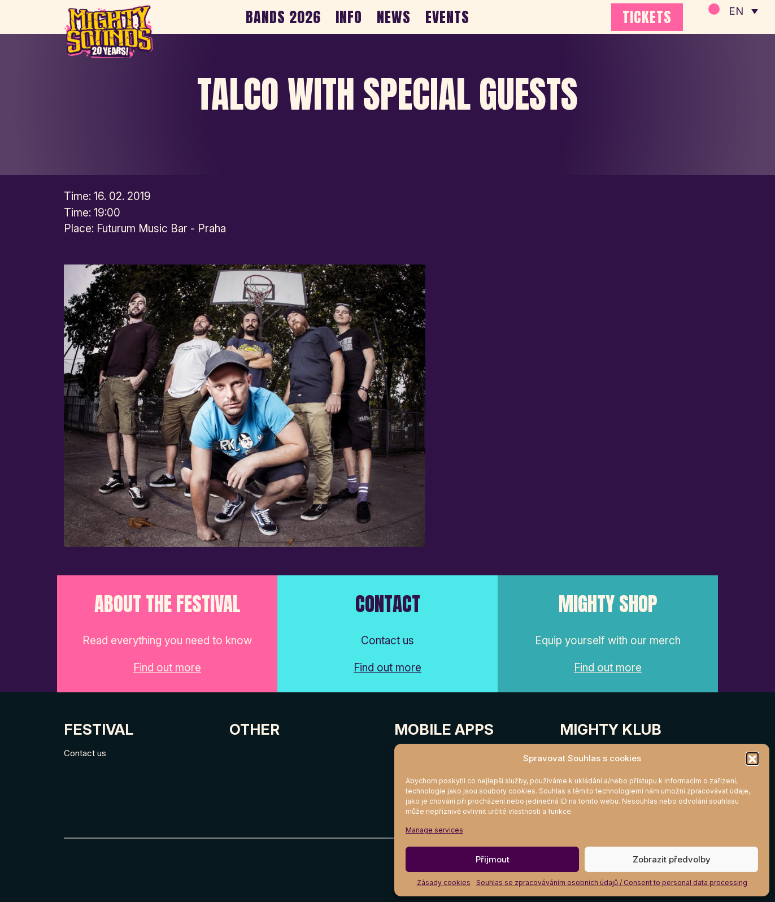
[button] (752, 758)
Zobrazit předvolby (672, 859)
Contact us (85, 753)
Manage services (434, 830)
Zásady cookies (444, 882)
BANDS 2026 (283, 17)
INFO (349, 17)
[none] (743, 11)
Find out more (167, 667)
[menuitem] (743, 11)
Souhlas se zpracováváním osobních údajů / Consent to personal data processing (611, 882)
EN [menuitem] (735, 11)
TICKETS (647, 17)
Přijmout (493, 859)
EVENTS (447, 17)
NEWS (394, 17)
